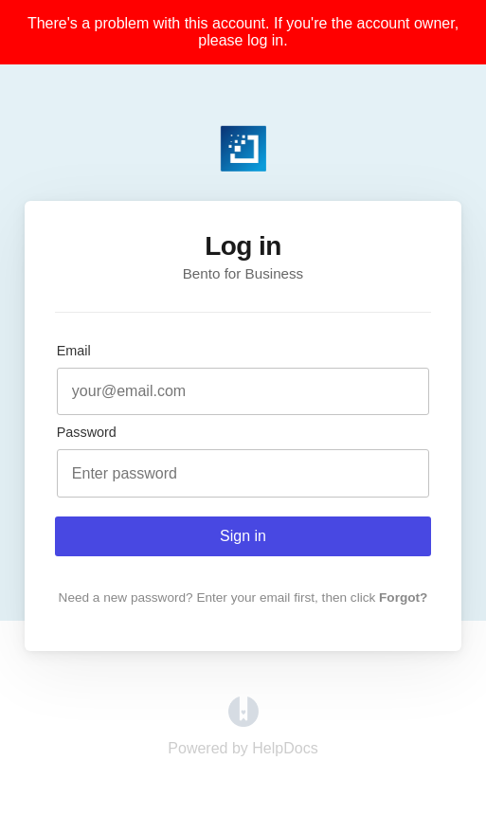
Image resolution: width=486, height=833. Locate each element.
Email (74, 350)
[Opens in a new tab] (243, 722)
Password (87, 432)
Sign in (243, 536)
